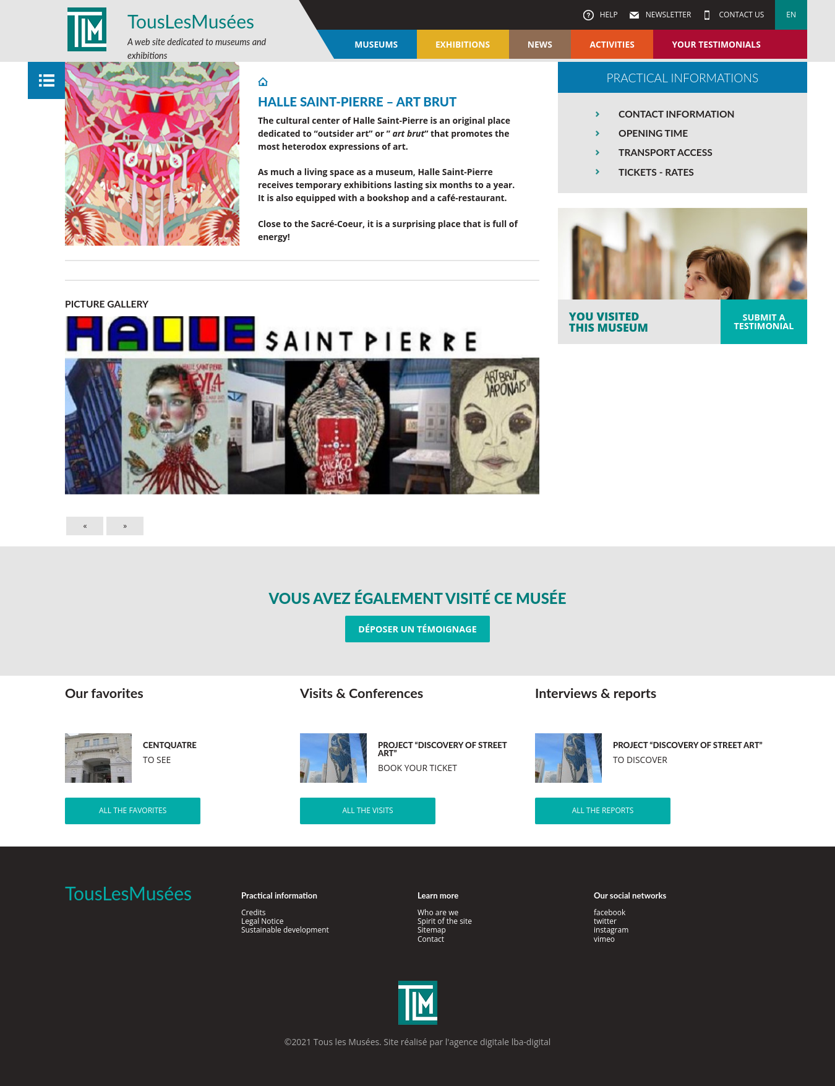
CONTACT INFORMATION (676, 113)
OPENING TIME (653, 133)
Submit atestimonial (764, 321)
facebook (609, 912)
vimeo (604, 939)
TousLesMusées (190, 21)
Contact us (740, 14)
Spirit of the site (444, 921)
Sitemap (431, 929)
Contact (430, 939)
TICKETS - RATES (656, 172)
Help (608, 14)
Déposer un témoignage (417, 629)
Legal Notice (262, 921)
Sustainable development (285, 929)
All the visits (367, 810)
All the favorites (132, 810)
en (791, 14)
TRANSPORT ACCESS (666, 152)
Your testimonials (716, 44)
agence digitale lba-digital (499, 1042)
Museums (376, 44)
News (540, 44)
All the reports (603, 810)
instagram (611, 929)
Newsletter (668, 14)
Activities (611, 44)
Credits (253, 912)
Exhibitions (462, 44)
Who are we (437, 912)
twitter (605, 921)
